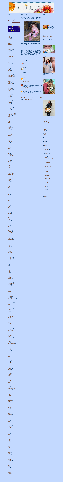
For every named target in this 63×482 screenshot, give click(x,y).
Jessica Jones (25, 62)
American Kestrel (11, 39)
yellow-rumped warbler (11, 474)
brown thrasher (10, 89)
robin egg (9, 362)
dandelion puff (10, 155)
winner (9, 465)
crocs (9, 146)
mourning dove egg (11, 299)
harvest (9, 243)
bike (9, 68)
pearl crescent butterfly (11, 325)
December (46, 149)
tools (9, 428)
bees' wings (10, 63)
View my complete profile (47, 36)
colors (9, 126)
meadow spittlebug (11, 283)
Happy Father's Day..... (48, 170)
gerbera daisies (10, 217)
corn (9, 130)
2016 (45, 141)
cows (9, 142)
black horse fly (10, 74)
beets (9, 64)
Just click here (45, 40)
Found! (46, 183)
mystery (9, 309)
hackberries (10, 237)
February (46, 190)
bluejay (9, 87)
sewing (9, 377)
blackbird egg (10, 78)
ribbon (9, 360)
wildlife (9, 461)
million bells (10, 286)
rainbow (9, 349)
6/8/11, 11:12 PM (26, 70)
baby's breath (10, 48)
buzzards (9, 95)
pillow (9, 336)
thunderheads (10, 419)
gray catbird (10, 231)
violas (9, 446)
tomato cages (10, 426)
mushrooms (10, 305)
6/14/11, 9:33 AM (26, 87)
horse (9, 253)
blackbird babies (10, 77)
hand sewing (10, 240)
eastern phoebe (10, 174)
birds (9, 71)
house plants (10, 257)
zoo (8, 477)
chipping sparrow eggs (11, 113)
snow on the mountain (11, 388)
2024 (45, 130)
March (46, 189)
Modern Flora (10, 290)
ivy (8, 265)
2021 (45, 134)
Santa (9, 370)
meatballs (9, 284)
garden (9, 212)
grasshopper (10, 230)
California (9, 96)
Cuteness (23, 15)
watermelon (10, 451)
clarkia (9, 120)
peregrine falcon (10, 328)
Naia (9, 310)
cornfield (9, 135)
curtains (9, 149)
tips (8, 420)
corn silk (9, 133)
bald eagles (10, 51)
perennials (9, 329)
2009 (45, 195)
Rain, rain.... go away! (48, 166)
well (9, 455)
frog (9, 204)
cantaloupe (10, 100)
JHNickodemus (25, 77)
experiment (10, 179)
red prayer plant (10, 355)
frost (9, 205)
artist (9, 43)
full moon (9, 206)
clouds (9, 122)
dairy (9, 153)
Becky (24, 67)
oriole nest (9, 317)
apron (9, 42)
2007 (45, 197)
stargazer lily (10, 406)
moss (9, 295)
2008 (45, 196)
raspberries (10, 351)
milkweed (9, 285)
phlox (9, 334)
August (46, 154)
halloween (9, 238)
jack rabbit (9, 266)
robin (9, 361)
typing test (9, 439)
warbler (9, 448)
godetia (9, 221)
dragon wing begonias (11, 165)
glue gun (9, 220)
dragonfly (9, 166)
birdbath (9, 70)
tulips (9, 434)
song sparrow (10, 394)
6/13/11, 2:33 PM (26, 81)
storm (9, 408)
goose (9, 225)
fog (8, 198)
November (46, 150)
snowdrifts (9, 390)
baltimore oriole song (11, 56)
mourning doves (10, 302)
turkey (9, 435)
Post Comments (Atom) (28, 99)
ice (8, 259)
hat (8, 244)
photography (10, 335)
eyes (9, 180)
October (46, 152)
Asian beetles (10, 44)
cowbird (9, 140)
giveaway (9, 219)
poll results (10, 338)
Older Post (40, 97)
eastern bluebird (10, 173)
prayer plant (10, 341)
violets (9, 447)
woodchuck (10, 468)
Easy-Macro (10, 175)
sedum (9, 375)
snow (9, 387)
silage (9, 381)
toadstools (9, 422)
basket (9, 61)
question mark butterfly (11, 343)
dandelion (9, 154)
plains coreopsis (10, 337)
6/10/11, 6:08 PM (26, 75)
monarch (9, 291)
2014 (45, 144)
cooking (9, 128)
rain (9, 348)
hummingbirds (10, 258)
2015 (45, 142)
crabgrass (9, 143)
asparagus (10, 45)
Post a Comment (23, 96)
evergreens (10, 178)
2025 (45, 129)
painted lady (10, 323)
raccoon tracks (10, 347)
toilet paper (10, 425)
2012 (45, 146)
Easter (9, 169)
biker (9, 69)
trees (9, 433)
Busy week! (46, 182)
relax (9, 357)
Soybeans (9, 395)
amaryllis (9, 38)
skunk (9, 382)
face (9, 182)
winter (9, 466)
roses (9, 367)
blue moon (10, 84)
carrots (9, 101)
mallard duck (10, 278)
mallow (9, 279)
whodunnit (9, 458)
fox (8, 200)
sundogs (9, 409)
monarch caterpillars (11, 292)
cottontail (9, 139)
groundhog (10, 234)
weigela (9, 454)
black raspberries (11, 75)
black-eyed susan (11, 76)
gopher (9, 226)
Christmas (9, 115)
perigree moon (10, 330)
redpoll (9, 356)
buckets (9, 90)
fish (8, 192)
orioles (9, 318)
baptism (9, 57)
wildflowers (10, 460)
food (9, 199)
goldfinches (10, 224)
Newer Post (23, 97)
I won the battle (47, 174)
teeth (9, 416)
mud (9, 304)
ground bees (10, 233)
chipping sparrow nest (11, 114)
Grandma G (25, 83)
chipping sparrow (10, 110)
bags (9, 50)
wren (9, 471)
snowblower (10, 389)
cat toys (9, 103)
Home (32, 97)
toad (9, 421)
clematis (9, 121)
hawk (9, 245)
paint (9, 322)
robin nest (9, 363)
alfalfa (9, 36)
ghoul (9, 218)
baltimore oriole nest (11, 55)
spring (9, 402)
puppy (9, 342)
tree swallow (10, 432)
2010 (45, 193)
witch (9, 467)
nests (9, 311)
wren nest (9, 473)
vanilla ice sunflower (11, 441)
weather (9, 452)
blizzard (9, 82)
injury (9, 263)
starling (9, 407)
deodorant (9, 159)
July (45, 156)
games (9, 211)
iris (8, 264)
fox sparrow (10, 201)
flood (9, 194)
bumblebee (10, 91)
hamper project (10, 239)
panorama (9, 324)
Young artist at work (48, 178)
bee (9, 62)
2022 (45, 133)
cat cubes (9, 102)
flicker (9, 193)
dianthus (9, 160)
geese (9, 214)
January (46, 192)
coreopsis (9, 129)
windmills (9, 464)
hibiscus (9, 250)
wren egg (9, 472)
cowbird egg (10, 141)
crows (9, 148)
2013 (45, 145)
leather (9, 270)
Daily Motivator (10, 152)
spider (9, 399)
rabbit (9, 344)
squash (9, 403)
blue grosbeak (10, 83)
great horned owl (10, 232)
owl (8, 321)
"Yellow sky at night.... (48, 162)
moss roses (10, 296)
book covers (10, 88)
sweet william (10, 415)
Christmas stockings (11, 116)
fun (8, 207)
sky (8, 383)
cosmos (9, 136)
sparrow (9, 396)
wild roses (9, 459)
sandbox (9, 369)
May (46, 186)
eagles (9, 168)
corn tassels (10, 134)
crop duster (10, 147)
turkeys (9, 438)
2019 (45, 137)
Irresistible (46, 171)
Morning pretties (47, 163)
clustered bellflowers (11, 123)
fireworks (9, 191)
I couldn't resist (47, 175)
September (47, 153)
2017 (45, 140)
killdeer (9, 269)
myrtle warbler (10, 308)
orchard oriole (10, 315)
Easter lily (9, 172)
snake (9, 386)
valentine (9, 440)
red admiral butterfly (11, 354)
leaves (9, 271)
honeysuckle (10, 252)
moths (9, 297)
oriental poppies (10, 316)
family (9, 185)
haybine (9, 246)
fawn (9, 186)
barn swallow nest (11, 58)
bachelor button (10, 49)
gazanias (9, 213)
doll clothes (10, 162)
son (8, 393)
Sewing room (10, 380)
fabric (9, 181)
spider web (10, 400)
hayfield (9, 247)
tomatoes (9, 427)
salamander (10, 368)
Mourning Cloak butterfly (12, 298)
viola (9, 445)
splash (9, 401)
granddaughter (10, 227)
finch (9, 188)
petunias (9, 331)
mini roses (9, 289)
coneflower (10, 127)
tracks (9, 429)
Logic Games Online (46, 122)
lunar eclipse (10, 277)
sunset (9, 413)
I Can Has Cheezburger (46, 121)
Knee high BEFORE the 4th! (49, 158)
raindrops (9, 350)
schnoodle (9, 374)
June (46, 157)
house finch (10, 256)
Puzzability (44, 123)
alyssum (9, 37)
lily (8, 276)
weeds (9, 453)
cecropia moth (10, 107)
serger (9, 376)
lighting (9, 273)
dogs (9, 161)
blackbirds (9, 81)
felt (8, 187)
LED (9, 272)
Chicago (9, 108)
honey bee (10, 251)
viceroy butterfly (10, 442)
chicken (9, 109)
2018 (45, 138)
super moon (10, 414)
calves (9, 97)
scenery (9, 373)
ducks (9, 167)
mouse (9, 303)
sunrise (9, 412)
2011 (45, 148)
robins (9, 364)
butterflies (9, 94)
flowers (9, 195)
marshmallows (10, 282)
